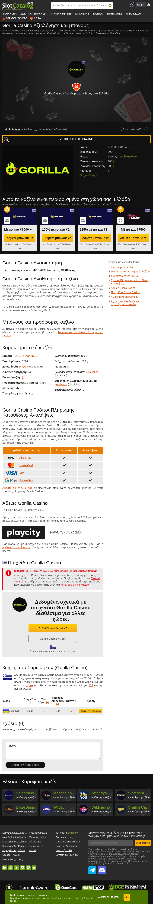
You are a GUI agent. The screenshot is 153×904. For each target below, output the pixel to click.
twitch (28, 866)
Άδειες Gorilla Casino (123, 288)
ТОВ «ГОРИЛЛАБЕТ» (25, 356)
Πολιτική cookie (64, 850)
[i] (113, 161)
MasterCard (18, 465)
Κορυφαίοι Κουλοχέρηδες (15, 833)
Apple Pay (17, 457)
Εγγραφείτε (143, 842)
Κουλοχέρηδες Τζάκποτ (14, 841)
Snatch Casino (139, 807)
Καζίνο (98, 13)
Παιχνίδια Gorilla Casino (125, 292)
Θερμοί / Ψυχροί (17, 18)
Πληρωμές (114, 13)
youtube (10, 866)
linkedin (4, 866)
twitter (16, 866)
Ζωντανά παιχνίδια (33, 13)
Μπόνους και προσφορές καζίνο (130, 271)
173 (91, 685)
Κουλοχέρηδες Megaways (15, 846)
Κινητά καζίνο (36, 846)
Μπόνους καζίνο (37, 837)
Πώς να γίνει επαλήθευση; (134, 129)
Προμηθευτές (61, 13)
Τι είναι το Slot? (67, 833)
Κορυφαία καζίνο (38, 833)
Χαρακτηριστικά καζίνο (125, 276)
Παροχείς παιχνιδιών (13, 850)
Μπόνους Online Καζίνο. (75, 584)
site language (138, 4)
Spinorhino (25, 793)
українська (92, 372)
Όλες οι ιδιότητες (89, 175)
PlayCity (24, 366)
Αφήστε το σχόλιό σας (17, 488)
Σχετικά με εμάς (64, 837)
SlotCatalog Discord (102, 868)
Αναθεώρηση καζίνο (123, 267)
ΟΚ (126, 897)
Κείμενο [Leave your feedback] (53, 750)
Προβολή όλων (127, 156)
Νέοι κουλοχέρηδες (12, 859)
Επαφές (33, 850)
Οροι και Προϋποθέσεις (68, 841)
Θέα (71, 711)
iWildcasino (100, 807)
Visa (14, 473)
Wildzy (58, 807)
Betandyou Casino (101, 793)
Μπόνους (82, 13)
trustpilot (34, 866)
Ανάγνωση (133, 13)
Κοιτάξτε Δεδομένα (91, 711)
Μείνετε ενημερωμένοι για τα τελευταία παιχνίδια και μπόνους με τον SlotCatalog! (116, 834)
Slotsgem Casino (139, 793)
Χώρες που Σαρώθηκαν (124, 296)
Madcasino (62, 793)
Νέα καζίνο (35, 841)
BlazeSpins (25, 807)
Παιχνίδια (9, 13)
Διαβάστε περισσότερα (108, 897)
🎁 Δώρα (35, 18)
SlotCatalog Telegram (92, 868)
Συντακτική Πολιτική (67, 855)
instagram (22, 866)
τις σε (29, 685)
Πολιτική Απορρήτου (67, 846)
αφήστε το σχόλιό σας (16, 547)
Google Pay (18, 480)
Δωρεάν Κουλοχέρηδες (14, 837)
